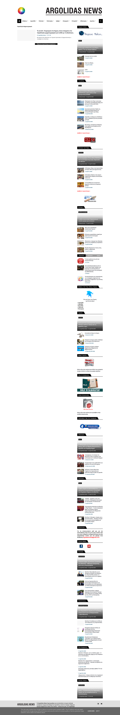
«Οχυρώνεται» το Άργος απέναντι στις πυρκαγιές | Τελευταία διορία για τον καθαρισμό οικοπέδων (90, 675)
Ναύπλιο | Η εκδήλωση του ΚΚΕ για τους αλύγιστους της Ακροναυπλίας (93, 621)
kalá (86, 69)
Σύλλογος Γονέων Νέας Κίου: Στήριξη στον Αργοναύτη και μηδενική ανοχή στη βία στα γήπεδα (93, 471)
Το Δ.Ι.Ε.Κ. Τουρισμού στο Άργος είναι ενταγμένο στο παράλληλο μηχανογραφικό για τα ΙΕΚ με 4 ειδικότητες (55, 32)
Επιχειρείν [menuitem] (65, 21)
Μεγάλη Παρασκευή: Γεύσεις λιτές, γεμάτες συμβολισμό (93, 248)
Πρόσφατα (90, 255)
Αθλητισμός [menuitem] (83, 21)
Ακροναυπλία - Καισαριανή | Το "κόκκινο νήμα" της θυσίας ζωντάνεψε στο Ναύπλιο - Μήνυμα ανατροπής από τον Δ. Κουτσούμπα (89, 562)
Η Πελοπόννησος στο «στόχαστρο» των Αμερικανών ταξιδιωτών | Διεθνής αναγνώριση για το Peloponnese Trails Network (89, 611)
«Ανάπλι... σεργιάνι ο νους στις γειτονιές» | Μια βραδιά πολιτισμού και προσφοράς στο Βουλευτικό (93, 500)
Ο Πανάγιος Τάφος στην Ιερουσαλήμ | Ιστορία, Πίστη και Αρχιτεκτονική (93, 168)
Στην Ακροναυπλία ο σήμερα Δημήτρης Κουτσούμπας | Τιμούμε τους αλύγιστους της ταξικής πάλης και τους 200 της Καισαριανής (93, 593)
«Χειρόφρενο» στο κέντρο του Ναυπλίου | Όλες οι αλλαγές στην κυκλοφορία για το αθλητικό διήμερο (93, 456)
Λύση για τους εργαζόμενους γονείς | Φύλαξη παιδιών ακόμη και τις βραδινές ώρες (89, 324)
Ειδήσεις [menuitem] (24, 21)
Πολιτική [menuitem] (41, 21)
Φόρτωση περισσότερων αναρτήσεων (46, 44)
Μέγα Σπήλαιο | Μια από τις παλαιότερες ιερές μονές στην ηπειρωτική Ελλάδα (87, 93)
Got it (97, 711)
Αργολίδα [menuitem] (32, 21)
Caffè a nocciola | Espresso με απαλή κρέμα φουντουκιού (88, 220)
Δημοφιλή (81, 255)
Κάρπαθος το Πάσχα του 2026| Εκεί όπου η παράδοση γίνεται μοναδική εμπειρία (93, 118)
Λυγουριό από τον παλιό (91, 56)
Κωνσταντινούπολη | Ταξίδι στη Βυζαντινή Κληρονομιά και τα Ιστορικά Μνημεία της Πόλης (92, 110)
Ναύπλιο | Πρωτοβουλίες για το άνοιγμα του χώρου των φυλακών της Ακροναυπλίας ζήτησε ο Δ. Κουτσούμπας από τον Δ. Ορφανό (93, 574)
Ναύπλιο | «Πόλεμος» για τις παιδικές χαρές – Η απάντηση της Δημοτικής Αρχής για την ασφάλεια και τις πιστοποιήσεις (90, 654)
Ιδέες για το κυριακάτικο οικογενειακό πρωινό (90, 228)
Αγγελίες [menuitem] (92, 21)
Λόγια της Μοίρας (89, 63)
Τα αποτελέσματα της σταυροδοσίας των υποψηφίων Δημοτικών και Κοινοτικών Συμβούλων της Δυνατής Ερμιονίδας (94, 279)
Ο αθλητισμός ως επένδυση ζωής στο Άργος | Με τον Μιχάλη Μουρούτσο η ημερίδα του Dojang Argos (89, 446)
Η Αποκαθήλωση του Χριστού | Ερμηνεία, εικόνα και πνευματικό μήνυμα (93, 184)
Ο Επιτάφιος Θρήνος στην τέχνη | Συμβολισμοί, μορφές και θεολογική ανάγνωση (93, 176)
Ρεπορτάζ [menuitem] (74, 21)
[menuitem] (19, 21)
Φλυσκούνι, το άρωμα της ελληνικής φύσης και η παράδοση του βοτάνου (93, 241)
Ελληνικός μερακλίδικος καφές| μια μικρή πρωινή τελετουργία (93, 235)
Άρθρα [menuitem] (57, 21)
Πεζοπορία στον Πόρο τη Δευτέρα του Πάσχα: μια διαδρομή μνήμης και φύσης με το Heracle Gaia (94, 102)
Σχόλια (98, 255)
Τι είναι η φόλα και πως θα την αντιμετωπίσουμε (92, 259)
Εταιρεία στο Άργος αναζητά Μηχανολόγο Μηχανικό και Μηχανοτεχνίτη (92, 348)
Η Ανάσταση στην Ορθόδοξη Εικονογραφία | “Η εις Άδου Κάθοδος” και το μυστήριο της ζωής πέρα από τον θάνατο (89, 158)
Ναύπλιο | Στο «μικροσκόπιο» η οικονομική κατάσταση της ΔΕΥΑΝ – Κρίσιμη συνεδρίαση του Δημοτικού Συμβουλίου (90, 662)
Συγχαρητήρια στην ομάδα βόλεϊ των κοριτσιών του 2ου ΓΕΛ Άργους (94, 463)
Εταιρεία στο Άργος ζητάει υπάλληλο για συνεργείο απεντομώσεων (94, 340)
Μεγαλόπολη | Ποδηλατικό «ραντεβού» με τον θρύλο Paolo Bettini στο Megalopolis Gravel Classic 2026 (93, 639)
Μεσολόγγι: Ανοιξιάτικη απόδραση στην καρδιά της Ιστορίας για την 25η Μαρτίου (93, 126)
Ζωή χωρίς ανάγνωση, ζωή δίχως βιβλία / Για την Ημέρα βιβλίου (88, 48)
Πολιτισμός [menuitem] (50, 21)
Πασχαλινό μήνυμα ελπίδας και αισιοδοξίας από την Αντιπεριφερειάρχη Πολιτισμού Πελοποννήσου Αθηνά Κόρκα (92, 630)
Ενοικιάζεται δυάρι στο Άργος (92, 333)
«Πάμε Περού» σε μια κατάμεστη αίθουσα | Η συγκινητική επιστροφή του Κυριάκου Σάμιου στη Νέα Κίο (89, 490)
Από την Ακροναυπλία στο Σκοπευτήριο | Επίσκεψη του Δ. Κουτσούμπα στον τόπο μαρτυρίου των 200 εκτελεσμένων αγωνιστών (93, 583)
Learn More (91, 711)
